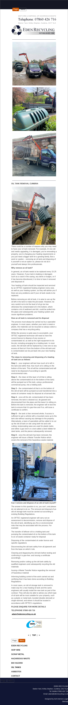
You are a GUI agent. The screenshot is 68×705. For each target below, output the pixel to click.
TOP (34, 635)
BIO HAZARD (17, 663)
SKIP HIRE (15, 650)
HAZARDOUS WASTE (20, 659)
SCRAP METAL (17, 654)
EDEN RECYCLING (19, 646)
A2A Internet (58, 699)
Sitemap (65, 701)
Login (66, 699)
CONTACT (15, 676)
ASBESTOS (16, 672)
